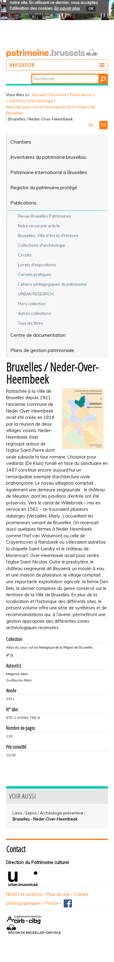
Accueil (38, 94)
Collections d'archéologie (29, 100)
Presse (52, 903)
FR (103, 125)
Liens (17, 812)
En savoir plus (67, 8)
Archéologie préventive (61, 812)
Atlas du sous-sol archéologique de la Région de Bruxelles (50, 109)
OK (90, 8)
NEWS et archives (24, 894)
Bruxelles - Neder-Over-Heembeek (45, 819)
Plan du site (58, 894)
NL (91, 125)
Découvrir (57, 94)
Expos (31, 812)
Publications (81, 94)
